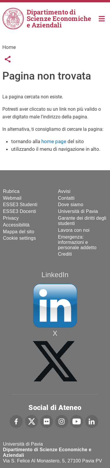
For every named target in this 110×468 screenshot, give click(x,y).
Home (102, 18)
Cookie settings (19, 238)
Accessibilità (16, 224)
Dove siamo (70, 204)
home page (53, 141)
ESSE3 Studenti (20, 204)
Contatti (66, 198)
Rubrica (11, 191)
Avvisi (64, 191)
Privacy (11, 218)
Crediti (65, 254)
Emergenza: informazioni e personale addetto (77, 242)
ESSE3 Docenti (19, 211)
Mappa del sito (18, 231)
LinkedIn (54, 275)
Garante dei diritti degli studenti (82, 221)
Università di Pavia (78, 211)
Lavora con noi (74, 230)
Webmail (12, 198)
